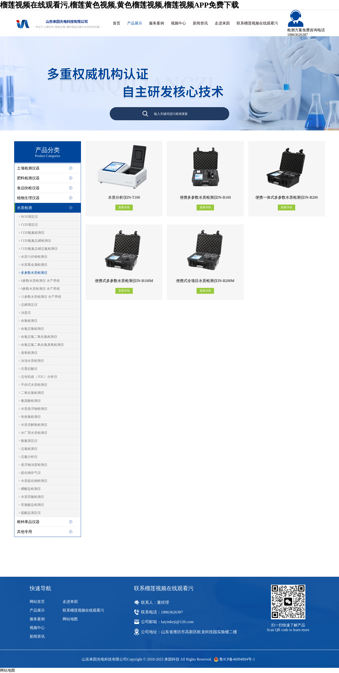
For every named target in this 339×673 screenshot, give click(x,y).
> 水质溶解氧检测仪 (32, 425)
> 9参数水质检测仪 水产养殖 (39, 288)
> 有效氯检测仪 (29, 417)
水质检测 (24, 208)
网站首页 (37, 602)
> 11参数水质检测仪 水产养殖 (39, 296)
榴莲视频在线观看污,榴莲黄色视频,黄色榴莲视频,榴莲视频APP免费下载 (119, 5)
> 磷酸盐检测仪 (29, 489)
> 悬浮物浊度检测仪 (32, 465)
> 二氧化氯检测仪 (31, 393)
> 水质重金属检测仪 (32, 264)
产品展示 (134, 23)
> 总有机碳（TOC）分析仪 (37, 377)
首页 (116, 23)
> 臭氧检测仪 (27, 353)
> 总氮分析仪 (27, 457)
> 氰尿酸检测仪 (29, 401)
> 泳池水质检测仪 (31, 361)
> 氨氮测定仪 (27, 441)
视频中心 (178, 23)
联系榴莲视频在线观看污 (257, 23)
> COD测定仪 (28, 224)
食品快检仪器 (28, 188)
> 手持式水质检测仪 (32, 385)
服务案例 (156, 23)
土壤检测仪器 (28, 168)
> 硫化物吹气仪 (29, 473)
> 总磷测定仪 (27, 304)
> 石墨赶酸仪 (27, 369)
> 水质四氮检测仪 (31, 497)
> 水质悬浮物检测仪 (32, 409)
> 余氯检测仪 (27, 320)
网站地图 (70, 619)
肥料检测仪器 (28, 178)
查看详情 (124, 207)
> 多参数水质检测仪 (32, 272)
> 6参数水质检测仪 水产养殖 (39, 280)
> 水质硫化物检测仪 (32, 481)
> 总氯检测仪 (27, 449)
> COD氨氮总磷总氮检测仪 (38, 248)
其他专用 (24, 532)
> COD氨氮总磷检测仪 (34, 240)
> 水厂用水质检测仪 (32, 433)
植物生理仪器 (28, 198)
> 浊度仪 (24, 312)
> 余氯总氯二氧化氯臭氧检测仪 (41, 345)
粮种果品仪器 (28, 522)
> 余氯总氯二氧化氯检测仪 (37, 337)
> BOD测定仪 (28, 216)
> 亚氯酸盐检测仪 (31, 505)
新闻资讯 (200, 23)
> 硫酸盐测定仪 (29, 513)
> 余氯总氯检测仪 (31, 328)
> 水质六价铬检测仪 (32, 256)
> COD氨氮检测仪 (31, 232)
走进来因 (222, 23)
